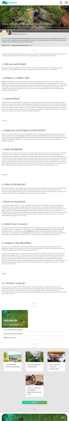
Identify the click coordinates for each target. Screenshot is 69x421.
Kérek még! (34, 381)
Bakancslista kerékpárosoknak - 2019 (21, 45)
